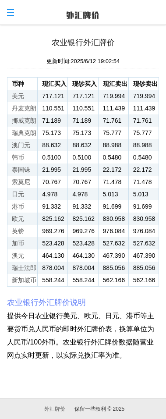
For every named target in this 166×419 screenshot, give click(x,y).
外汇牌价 (54, 409)
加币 (18, 243)
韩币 (18, 157)
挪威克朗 (24, 120)
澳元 (18, 255)
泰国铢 (21, 169)
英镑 (18, 230)
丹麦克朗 (24, 108)
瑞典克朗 (24, 132)
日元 (18, 194)
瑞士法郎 (24, 267)
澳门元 (21, 145)
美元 (18, 95)
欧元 (18, 218)
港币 (18, 206)
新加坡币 (24, 280)
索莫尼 (21, 181)
